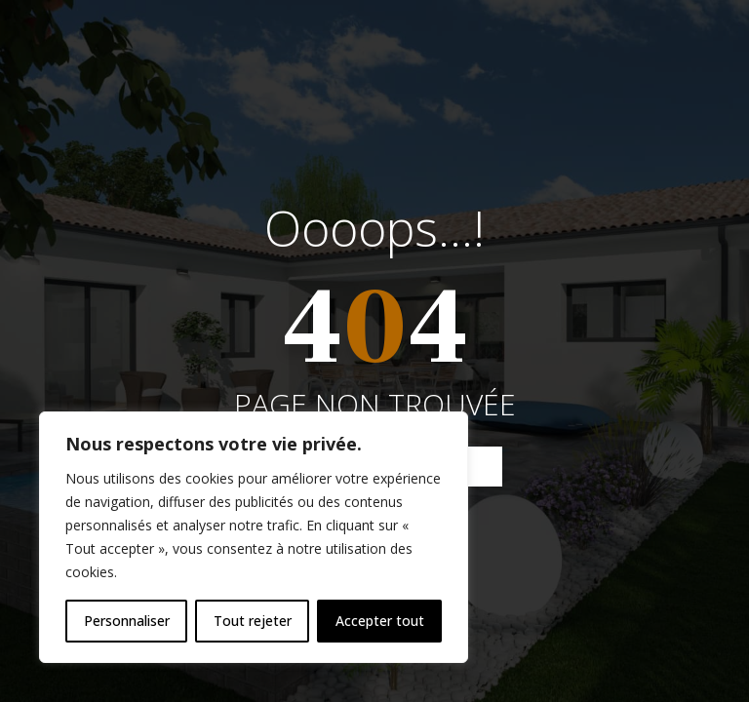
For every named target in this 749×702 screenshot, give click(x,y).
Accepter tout (379, 620)
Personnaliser (127, 620)
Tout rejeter (253, 620)
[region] (253, 537)
